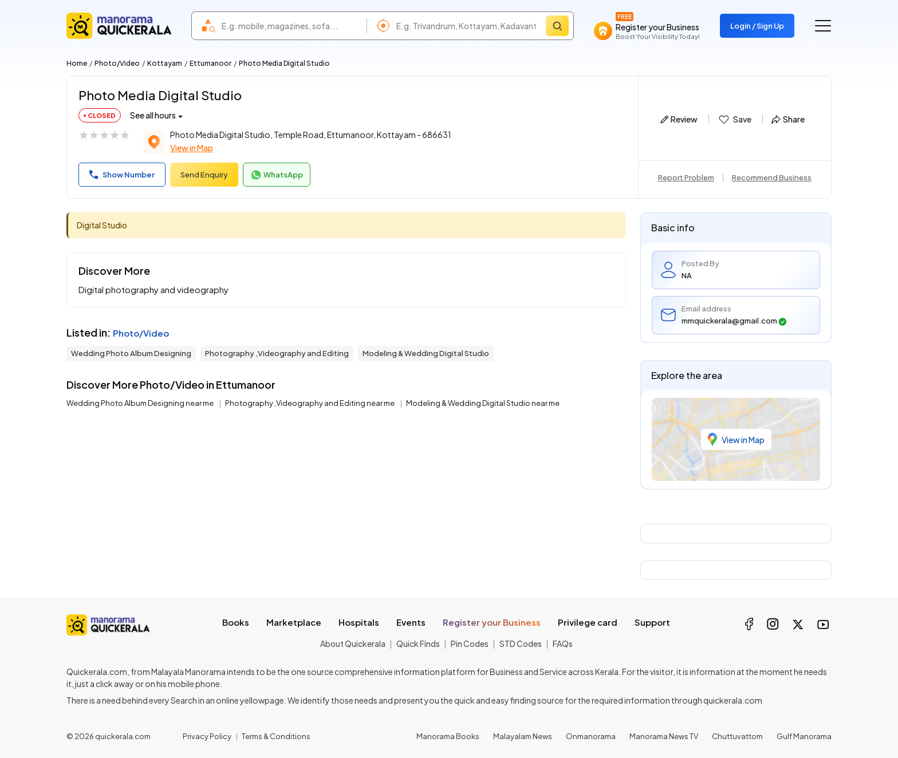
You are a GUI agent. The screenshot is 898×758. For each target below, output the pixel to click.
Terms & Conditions (276, 736)
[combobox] (291, 26)
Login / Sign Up (757, 25)
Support (652, 622)
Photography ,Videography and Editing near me (310, 403)
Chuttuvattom (737, 736)
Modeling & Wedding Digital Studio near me (483, 403)
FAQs (563, 643)
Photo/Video (117, 63)
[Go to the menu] (823, 25)
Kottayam (164, 63)
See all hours (153, 115)
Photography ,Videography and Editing (277, 353)
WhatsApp (276, 175)
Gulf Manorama (804, 736)
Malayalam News (522, 736)
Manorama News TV (663, 736)
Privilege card (587, 622)
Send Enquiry (204, 174)
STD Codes (520, 643)
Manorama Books (447, 736)
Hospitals (358, 622)
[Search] (557, 25)
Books (235, 622)
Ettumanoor (210, 63)
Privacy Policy (207, 736)
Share (788, 119)
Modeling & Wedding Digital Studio (426, 353)
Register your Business (492, 622)
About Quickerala (352, 643)
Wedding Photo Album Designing (131, 353)
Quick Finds (418, 643)
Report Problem (686, 177)
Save (734, 119)
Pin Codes (470, 643)
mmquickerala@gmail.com (734, 321)
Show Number (122, 174)
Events (411, 622)
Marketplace (293, 622)
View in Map (191, 148)
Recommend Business (772, 177)
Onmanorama (591, 736)
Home (76, 63)
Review (679, 119)
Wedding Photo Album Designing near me (140, 403)
